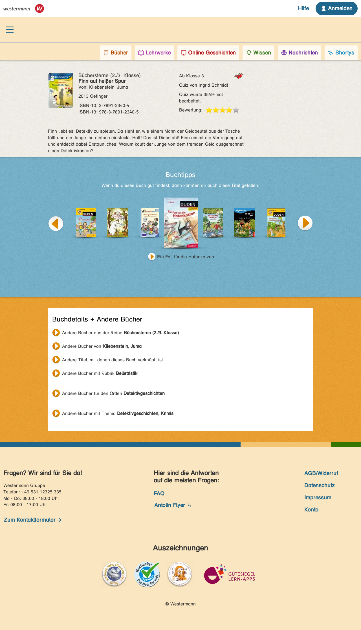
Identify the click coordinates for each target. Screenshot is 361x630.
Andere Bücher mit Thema (117, 413)
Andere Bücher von (102, 346)
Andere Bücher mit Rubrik (99, 373)
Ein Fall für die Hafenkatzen (185, 256)
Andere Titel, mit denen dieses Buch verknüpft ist (112, 359)
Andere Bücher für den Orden (113, 393)
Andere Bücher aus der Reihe (120, 332)
